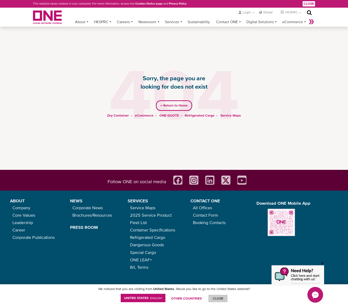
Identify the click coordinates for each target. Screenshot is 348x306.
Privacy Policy (177, 3)
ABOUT (17, 200)
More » (311, 14)
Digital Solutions (260, 14)
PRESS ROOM (84, 227)
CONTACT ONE (205, 200)
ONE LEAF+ (141, 259)
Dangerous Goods (147, 244)
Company (21, 207)
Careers (123, 14)
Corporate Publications (33, 237)
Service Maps (230, 108)
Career (18, 229)
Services (172, 14)
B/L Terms (139, 267)
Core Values (23, 215)
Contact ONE (227, 14)
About (80, 14)
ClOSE (218, 298)
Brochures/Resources (92, 215)
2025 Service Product (151, 215)
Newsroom (147, 14)
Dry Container (118, 108)
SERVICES (138, 200)
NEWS (76, 200)
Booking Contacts (209, 222)
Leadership (22, 222)
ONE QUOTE (169, 108)
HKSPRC (101, 14)
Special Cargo (143, 252)
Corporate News (87, 207)
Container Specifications (152, 229)
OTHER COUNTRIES (186, 298)
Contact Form (205, 215)
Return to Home (174, 98)
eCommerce (292, 14)
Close (309, 3)
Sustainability (199, 14)
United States (143, 298)
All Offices (202, 207)
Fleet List (138, 222)
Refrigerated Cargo (199, 108)
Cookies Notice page (149, 3)
